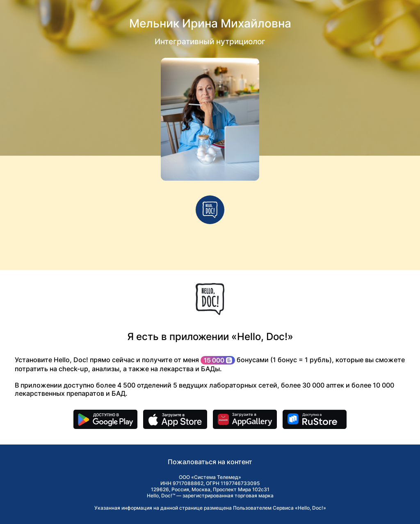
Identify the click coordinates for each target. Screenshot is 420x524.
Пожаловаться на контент (210, 462)
